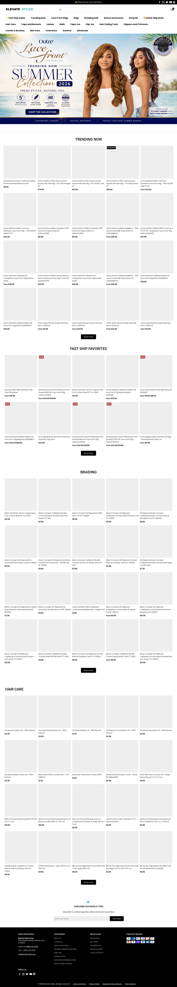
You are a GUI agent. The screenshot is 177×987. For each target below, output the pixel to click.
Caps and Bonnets (31, 24)
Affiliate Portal (59, 956)
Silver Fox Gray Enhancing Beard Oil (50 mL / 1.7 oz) (21, 820)
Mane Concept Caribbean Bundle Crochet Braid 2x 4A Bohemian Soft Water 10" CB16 (53, 515)
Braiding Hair (91, 17)
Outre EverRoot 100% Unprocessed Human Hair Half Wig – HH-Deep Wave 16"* (122, 183)
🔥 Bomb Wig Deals (153, 17)
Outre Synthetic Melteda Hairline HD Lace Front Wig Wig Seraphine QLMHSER (121, 392)
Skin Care (35, 30)
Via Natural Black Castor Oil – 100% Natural (19, 775)
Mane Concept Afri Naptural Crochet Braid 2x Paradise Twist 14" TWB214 (87, 655)
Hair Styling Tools (109, 24)
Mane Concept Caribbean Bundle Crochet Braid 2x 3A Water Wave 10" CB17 (87, 562)
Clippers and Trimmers (135, 24)
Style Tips (58, 953)
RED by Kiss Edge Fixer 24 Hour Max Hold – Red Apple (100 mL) (88, 867)
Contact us (58, 942)
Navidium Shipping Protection (65, 949)
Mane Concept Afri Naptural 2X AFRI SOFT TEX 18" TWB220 (87, 514)
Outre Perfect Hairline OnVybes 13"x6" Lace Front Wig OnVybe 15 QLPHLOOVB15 (53, 231)
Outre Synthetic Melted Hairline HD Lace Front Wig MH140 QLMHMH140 (17, 324)
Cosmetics (51, 30)
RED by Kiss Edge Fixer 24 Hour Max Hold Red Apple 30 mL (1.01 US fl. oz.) (122, 867)
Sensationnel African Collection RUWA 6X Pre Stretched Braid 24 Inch (19, 182)
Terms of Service (96, 953)
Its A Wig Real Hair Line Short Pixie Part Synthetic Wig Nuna (54, 438)
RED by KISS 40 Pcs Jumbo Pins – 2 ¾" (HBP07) (53, 775)
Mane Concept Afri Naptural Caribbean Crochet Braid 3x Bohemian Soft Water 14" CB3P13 (156, 656)
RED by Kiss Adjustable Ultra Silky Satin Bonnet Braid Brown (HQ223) (155, 867)
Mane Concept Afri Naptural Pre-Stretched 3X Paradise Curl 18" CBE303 (20, 561)
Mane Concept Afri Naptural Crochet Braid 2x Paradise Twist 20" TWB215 (121, 561)
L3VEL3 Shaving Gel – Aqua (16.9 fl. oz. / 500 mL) (54, 867)
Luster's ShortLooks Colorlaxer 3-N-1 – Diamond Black (121, 820)
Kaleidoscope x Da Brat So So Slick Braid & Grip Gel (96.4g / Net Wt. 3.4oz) (19, 868)
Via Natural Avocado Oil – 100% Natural (156, 730)
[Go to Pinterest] (174, 2)
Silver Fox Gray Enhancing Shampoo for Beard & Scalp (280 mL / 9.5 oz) (54, 820)
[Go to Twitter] (166, 2)
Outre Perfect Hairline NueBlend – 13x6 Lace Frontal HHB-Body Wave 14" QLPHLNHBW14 (122, 231)
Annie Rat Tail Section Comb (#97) (87, 774)
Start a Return (130, 984)
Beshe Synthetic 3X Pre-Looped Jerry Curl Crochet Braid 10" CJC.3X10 (87, 391)
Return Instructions (61, 945)
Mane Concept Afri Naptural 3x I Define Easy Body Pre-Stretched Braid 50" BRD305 (21, 609)
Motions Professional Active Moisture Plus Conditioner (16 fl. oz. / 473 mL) (155, 820)
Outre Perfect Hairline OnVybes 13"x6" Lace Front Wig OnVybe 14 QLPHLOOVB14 (87, 231)
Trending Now (38, 17)
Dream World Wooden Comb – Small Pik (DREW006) (121, 775)
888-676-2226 (32, 947)
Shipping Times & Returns (112, 984)
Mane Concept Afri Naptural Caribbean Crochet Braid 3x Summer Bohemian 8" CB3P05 (155, 609)
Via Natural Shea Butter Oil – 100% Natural (52, 731)
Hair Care (11, 24)
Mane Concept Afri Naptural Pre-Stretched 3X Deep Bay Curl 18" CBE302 (54, 608)
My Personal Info (96, 949)
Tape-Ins (75, 24)
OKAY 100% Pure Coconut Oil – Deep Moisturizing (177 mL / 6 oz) (155, 775)
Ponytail (133, 17)
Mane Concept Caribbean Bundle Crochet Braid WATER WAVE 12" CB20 (53, 655)
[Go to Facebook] (159, 2)
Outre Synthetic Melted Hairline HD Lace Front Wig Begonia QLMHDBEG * (20, 438)
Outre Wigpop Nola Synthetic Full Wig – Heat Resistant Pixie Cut (155, 438)
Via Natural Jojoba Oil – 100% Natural (20, 730)
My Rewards (94, 938)
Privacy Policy (94, 984)
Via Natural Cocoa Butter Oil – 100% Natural (121, 731)
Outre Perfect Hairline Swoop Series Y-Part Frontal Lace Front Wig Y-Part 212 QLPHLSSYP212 (54, 278)
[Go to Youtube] (170, 2)
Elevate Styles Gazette (63, 963)
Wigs (76, 17)
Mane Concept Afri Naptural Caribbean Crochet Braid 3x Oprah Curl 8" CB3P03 (120, 609)
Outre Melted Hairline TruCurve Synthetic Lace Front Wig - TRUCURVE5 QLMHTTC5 (19, 231)
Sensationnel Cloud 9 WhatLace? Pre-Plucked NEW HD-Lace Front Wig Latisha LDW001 (54, 392)
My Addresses (95, 945)
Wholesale (82, 30)
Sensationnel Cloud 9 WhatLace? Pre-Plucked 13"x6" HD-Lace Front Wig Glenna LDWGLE (122, 439)
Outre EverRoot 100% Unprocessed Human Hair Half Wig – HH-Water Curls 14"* (88, 183)
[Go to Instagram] (163, 2)
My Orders (94, 942)
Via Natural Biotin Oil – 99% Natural (86, 730)
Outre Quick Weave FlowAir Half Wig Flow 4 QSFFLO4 (87, 324)
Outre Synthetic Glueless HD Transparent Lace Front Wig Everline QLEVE (18, 278)
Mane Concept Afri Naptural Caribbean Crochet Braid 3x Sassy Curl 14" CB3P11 (122, 515)
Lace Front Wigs (59, 17)
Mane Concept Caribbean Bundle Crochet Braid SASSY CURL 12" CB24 (120, 655)
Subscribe (117, 918)
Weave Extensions (113, 17)
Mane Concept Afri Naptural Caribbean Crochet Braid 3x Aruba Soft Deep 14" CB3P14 (19, 656)
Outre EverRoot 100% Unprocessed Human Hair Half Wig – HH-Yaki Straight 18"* (54, 183)
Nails (62, 24)
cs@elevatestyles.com (27, 954)
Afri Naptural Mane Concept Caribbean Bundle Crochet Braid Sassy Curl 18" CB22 (156, 562)
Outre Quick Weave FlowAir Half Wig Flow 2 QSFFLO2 (155, 324)
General (67, 30)
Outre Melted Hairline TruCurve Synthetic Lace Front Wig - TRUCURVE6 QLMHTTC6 (157, 183)
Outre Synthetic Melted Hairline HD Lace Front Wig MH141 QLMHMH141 (155, 276)
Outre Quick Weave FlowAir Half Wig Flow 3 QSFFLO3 (121, 324)
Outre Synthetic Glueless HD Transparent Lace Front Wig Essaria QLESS (86, 278)
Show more (88, 337)
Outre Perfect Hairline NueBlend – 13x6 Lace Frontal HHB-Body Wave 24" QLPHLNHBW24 (122, 278)
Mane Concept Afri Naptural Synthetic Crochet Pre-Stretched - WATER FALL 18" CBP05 (54, 562)
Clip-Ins (90, 24)
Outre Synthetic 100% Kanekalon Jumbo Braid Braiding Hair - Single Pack (88, 608)
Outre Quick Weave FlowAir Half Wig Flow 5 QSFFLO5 (53, 324)
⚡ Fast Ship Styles (15, 17)
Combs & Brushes (15, 30)
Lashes (50, 24)
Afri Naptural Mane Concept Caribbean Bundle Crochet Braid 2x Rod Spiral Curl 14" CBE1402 (154, 515)
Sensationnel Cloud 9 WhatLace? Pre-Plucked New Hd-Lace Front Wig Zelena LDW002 (88, 439)
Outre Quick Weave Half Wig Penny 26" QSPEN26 (156, 391)
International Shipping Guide (65, 960)
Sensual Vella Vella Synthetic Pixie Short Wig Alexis (19, 391)
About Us (57, 938)
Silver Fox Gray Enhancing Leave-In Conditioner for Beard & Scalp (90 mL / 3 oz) (88, 821)
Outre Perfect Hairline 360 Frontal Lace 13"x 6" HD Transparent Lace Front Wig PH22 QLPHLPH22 (157, 231)
